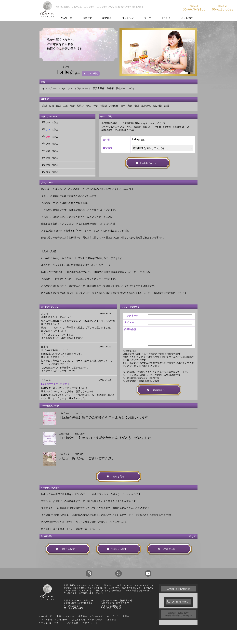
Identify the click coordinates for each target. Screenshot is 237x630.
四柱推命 (120, 88)
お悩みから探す (118, 549)
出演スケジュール (65, 616)
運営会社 (111, 619)
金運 (136, 105)
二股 (65, 105)
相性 (88, 105)
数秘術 (110, 88)
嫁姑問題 (157, 105)
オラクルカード (83, 88)
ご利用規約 (72, 623)
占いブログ (112, 616)
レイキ (131, 88)
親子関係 (146, 105)
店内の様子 (62, 619)
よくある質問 (78, 619)
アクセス (166, 18)
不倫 (95, 105)
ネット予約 (187, 18)
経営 (166, 105)
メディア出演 (96, 619)
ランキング (127, 18)
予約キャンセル (90, 623)
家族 (130, 105)
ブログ (147, 18)
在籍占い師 (169, 549)
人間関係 (113, 105)
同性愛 (103, 105)
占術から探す (68, 549)
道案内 (126, 616)
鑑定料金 (106, 18)
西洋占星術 (99, 88)
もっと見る (118, 476)
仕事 (123, 105)
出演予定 (87, 18)
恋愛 (44, 105)
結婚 (51, 105)
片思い (80, 105)
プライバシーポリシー (52, 623)
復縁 (58, 105)
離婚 (72, 105)
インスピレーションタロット (57, 88)
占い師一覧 (66, 18)
